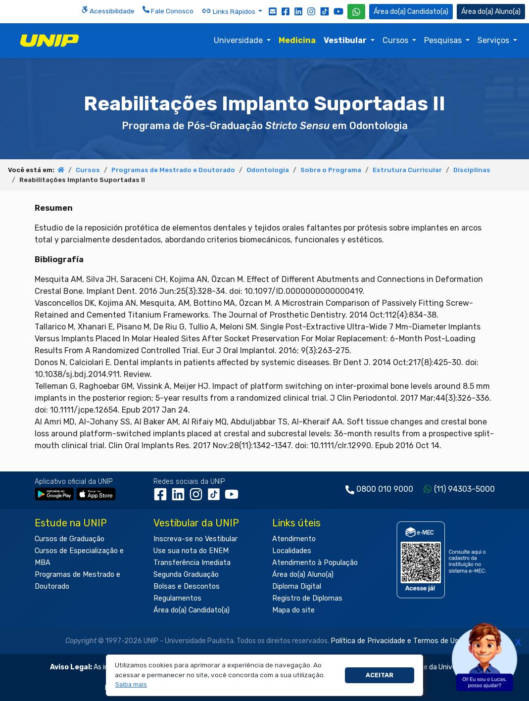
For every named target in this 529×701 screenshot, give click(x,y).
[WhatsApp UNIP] (356, 11)
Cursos (396, 40)
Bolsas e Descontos (186, 586)
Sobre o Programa (330, 170)
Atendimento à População (315, 563)
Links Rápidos (229, 11)
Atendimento (294, 539)
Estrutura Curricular (407, 170)
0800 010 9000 (384, 489)
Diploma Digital (296, 586)
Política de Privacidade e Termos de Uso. (397, 641)
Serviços (494, 40)
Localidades (291, 551)
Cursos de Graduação (69, 539)
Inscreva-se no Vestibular (195, 539)
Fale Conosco (168, 10)
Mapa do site (293, 610)
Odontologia (267, 170)
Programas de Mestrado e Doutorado (173, 170)
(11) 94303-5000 (464, 489)
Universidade (239, 40)
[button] (131, 685)
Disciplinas (471, 170)
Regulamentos (177, 598)
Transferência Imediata (192, 563)
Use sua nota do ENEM (191, 551)
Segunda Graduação (186, 574)
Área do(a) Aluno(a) (303, 574)
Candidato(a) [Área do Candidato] (411, 11)
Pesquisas (444, 40)
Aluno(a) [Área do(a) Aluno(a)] (491, 11)
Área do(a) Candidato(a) (191, 610)
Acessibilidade (108, 10)
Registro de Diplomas (307, 598)
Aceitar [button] (379, 675)
